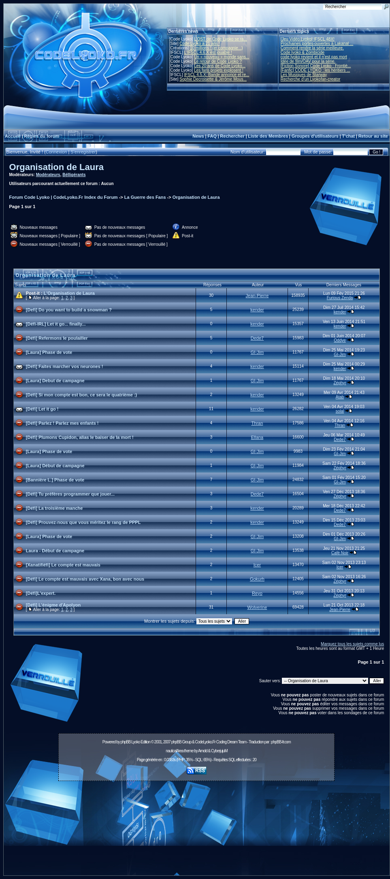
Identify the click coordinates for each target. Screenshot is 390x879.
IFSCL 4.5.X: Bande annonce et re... (216, 74)
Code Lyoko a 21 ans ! (199, 43)
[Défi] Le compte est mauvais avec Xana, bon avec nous (85, 579)
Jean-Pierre (257, 295)
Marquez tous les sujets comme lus (352, 644)
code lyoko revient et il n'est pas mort (314, 57)
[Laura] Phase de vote (49, 352)
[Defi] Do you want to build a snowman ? (69, 309)
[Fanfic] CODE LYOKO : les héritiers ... (315, 70)
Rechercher (232, 136)
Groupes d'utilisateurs (315, 136)
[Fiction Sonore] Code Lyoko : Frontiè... (316, 66)
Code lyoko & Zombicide (302, 52)
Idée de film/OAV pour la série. (308, 61)
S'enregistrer (83, 151)
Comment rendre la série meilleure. (312, 48)
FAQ (212, 136)
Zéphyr (340, 383)
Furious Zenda (340, 298)
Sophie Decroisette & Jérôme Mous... (213, 79)
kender (257, 309)
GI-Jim (257, 352)
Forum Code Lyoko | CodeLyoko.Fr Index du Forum (63, 197)
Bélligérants (73, 174)
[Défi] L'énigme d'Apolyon (53, 604)
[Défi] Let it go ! (42, 409)
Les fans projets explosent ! (218, 70)
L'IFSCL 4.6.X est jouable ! (208, 52)
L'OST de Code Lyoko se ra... (220, 39)
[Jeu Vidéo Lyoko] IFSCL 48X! (308, 39)
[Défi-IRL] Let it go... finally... (56, 323)
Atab (340, 397)
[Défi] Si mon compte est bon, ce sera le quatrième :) (81, 394)
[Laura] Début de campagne (55, 465)
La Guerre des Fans (145, 197)
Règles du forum (41, 136)
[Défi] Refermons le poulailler (57, 338)
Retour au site (373, 136)
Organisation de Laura (56, 167)
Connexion (56, 151)
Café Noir (339, 553)
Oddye (339, 340)
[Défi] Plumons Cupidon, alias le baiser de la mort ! (80, 437)
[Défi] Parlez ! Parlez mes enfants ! (62, 423)
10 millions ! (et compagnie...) (216, 48)
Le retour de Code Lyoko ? (218, 61)
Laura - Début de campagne (55, 550)
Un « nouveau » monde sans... (221, 57)
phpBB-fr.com (281, 742)
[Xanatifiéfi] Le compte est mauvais (63, 564)
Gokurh (257, 579)
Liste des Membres (268, 136)
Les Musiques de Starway (304, 74)
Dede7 (257, 338)
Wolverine (257, 607)
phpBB (125, 742)
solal (340, 411)
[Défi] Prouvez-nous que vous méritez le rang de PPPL (83, 522)
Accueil (13, 136)
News (198, 136)
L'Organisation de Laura (69, 293)
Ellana (257, 437)
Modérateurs (48, 174)
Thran (257, 423)
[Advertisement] (196, 830)
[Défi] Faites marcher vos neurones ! (64, 366)
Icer (257, 564)
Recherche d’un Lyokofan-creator (311, 79)
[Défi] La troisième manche (54, 508)
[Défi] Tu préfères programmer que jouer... (70, 494)
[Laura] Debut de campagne (55, 380)
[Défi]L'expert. (41, 593)
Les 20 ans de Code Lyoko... (219, 66)
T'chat (348, 136)
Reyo (257, 593)
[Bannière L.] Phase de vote (55, 479)
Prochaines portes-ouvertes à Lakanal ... (317, 43)
